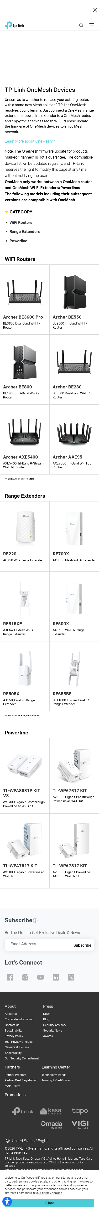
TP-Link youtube (40, 977)
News (46, 1014)
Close (95, 10)
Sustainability (13, 1030)
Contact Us (12, 1025)
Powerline (18, 240)
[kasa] (51, 1111)
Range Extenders (25, 231)
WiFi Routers (21, 222)
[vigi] (80, 1125)
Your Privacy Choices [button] (18, 1041)
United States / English (27, 1141)
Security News (52, 1030)
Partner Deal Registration (21, 1080)
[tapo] (80, 1111)
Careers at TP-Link (17, 1047)
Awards (48, 1036)
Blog (46, 1019)
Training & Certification (57, 1080)
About (10, 1006)
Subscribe (82, 945)
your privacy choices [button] (49, 1193)
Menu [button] (91, 22)
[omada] (51, 1125)
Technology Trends (54, 1075)
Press (48, 1006)
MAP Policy (12, 1086)
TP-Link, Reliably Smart (14, 24)
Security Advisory (54, 1025)
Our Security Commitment (22, 1058)
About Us (11, 1014)
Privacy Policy (14, 1036)
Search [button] (81, 22)
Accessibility (13, 1053)
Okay (49, 1202)
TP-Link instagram (25, 977)
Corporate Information (19, 1019)
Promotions (15, 1094)
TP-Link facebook (10, 977)
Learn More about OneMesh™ (30, 141)
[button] (35, 920)
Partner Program (15, 1075)
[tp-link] (22, 1111)
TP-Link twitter (71, 977)
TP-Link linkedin (56, 977)
